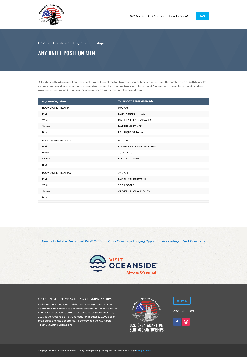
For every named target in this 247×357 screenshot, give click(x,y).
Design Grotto (143, 350)
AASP (203, 16)
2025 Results (137, 16)
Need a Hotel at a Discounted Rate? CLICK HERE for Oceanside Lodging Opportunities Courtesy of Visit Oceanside (123, 241)
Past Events (155, 16)
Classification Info (179, 16)
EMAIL (182, 301)
